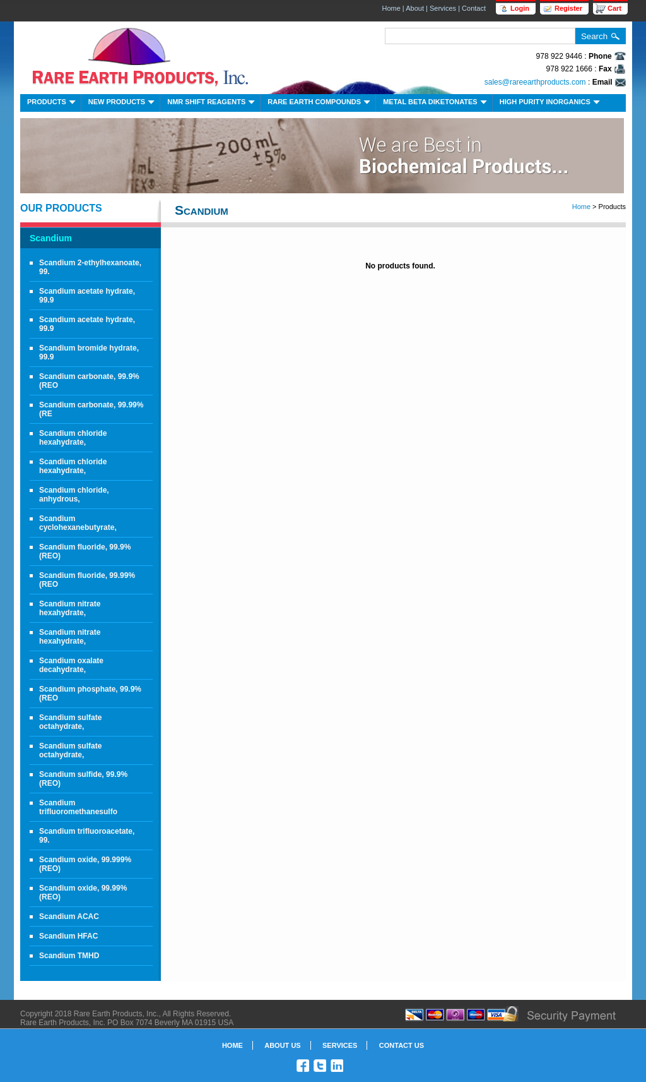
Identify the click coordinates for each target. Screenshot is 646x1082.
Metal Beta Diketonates (436, 103)
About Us (282, 1045)
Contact (474, 8)
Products (52, 103)
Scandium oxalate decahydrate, (71, 665)
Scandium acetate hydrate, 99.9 (87, 295)
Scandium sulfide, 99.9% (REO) (83, 779)
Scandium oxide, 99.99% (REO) (83, 892)
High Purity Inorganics (551, 103)
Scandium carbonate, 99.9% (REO (89, 381)
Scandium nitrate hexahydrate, (69, 608)
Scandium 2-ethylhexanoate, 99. (90, 267)
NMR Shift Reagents (212, 103)
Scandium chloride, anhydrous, (74, 494)
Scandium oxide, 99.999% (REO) (85, 864)
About (415, 8)
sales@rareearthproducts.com (535, 82)
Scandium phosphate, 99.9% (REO (90, 693)
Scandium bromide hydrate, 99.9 (89, 352)
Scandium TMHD (69, 955)
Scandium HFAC (68, 936)
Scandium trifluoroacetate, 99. (86, 836)
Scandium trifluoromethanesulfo (78, 807)
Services (443, 8)
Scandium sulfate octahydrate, (70, 722)
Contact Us (401, 1045)
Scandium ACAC (69, 916)
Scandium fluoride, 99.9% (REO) (85, 551)
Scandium (51, 238)
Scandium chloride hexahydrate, (73, 438)
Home (391, 8)
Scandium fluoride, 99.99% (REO (87, 580)
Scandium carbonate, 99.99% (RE (91, 409)
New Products (122, 103)
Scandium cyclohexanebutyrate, (78, 523)
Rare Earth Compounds (320, 103)
